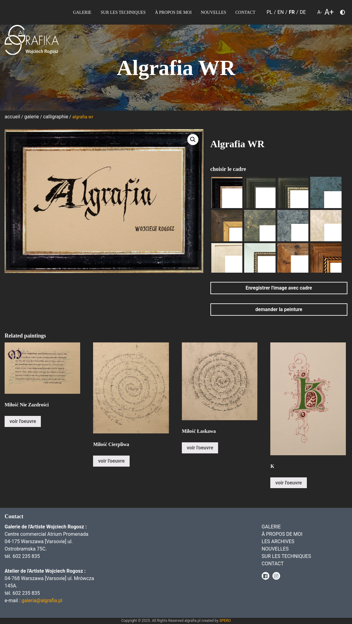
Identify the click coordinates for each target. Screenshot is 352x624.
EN (280, 12)
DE (303, 12)
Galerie (82, 12)
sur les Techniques (123, 12)
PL (269, 12)
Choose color (344, 13)
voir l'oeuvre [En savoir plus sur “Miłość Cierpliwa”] (111, 461)
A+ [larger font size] (329, 12)
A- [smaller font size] (319, 12)
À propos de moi (173, 12)
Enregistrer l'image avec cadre (279, 288)
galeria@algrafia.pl (42, 600)
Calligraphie (55, 117)
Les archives (278, 541)
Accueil (12, 117)
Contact (245, 12)
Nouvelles (213, 12)
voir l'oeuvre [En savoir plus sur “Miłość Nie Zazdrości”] (23, 421)
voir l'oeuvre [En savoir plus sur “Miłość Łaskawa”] (200, 448)
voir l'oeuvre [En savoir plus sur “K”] (288, 483)
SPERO (225, 620)
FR (292, 12)
